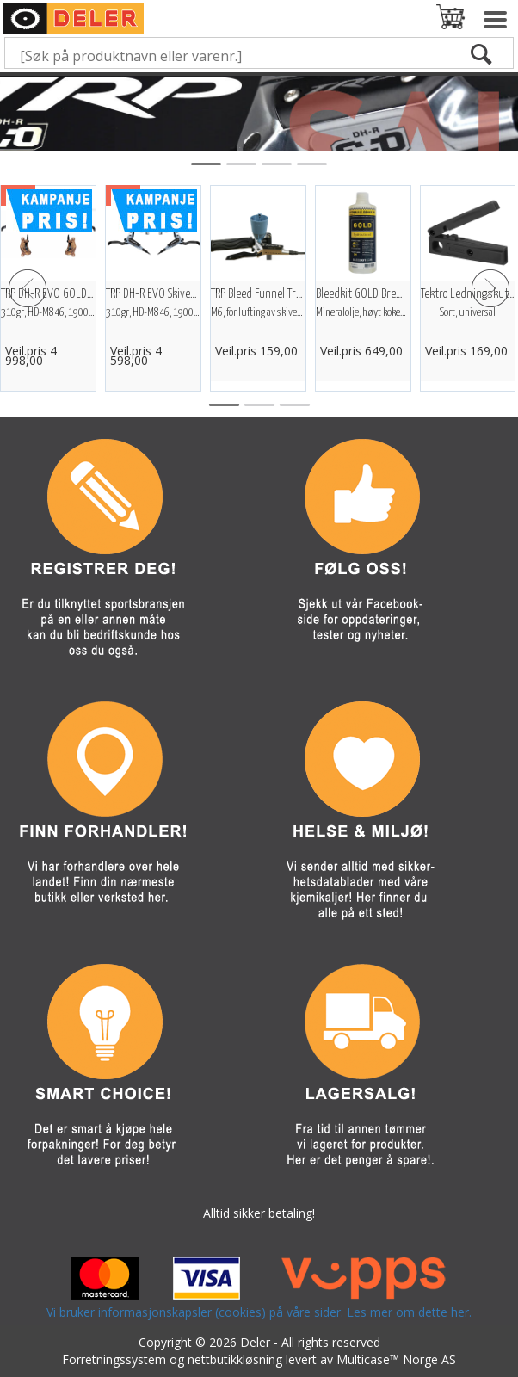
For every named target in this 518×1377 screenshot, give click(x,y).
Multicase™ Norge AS (396, 1359)
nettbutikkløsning (235, 1359)
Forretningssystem (114, 1359)
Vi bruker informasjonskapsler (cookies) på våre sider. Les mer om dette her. (259, 1312)
